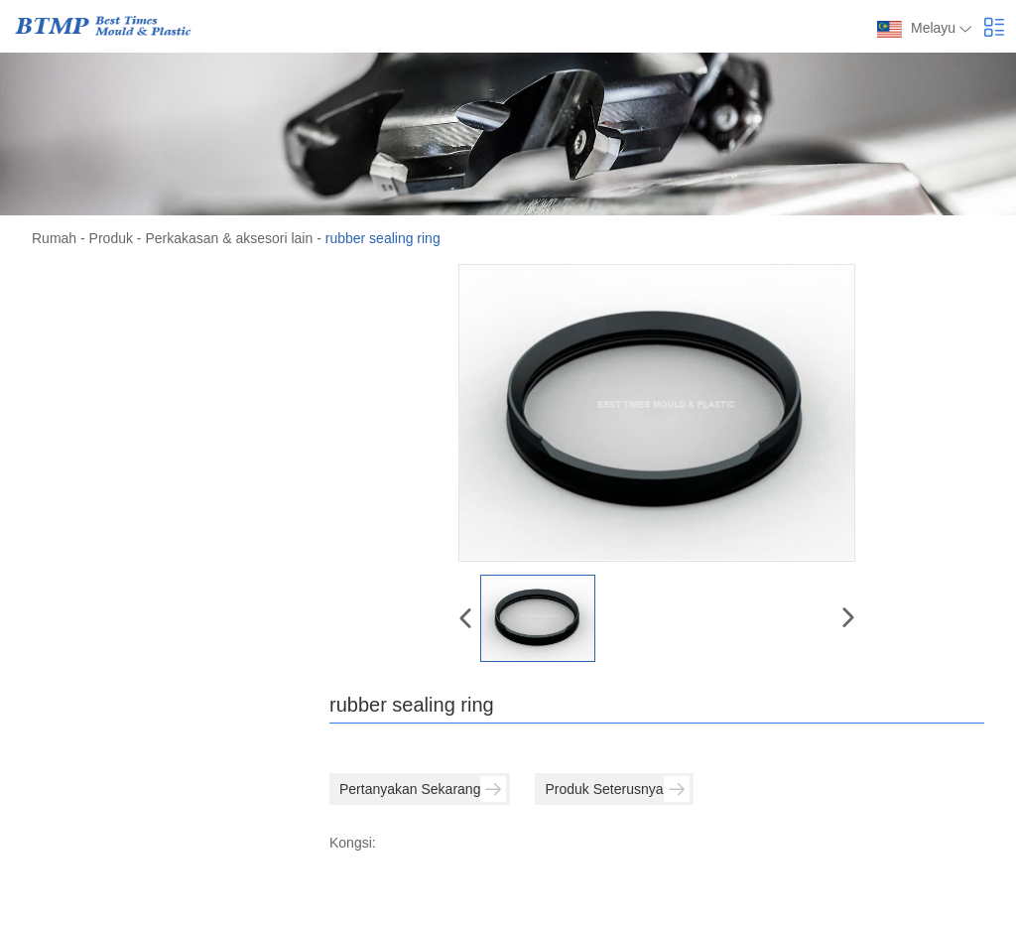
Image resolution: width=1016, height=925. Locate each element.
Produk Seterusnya (617, 789)
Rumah (54, 238)
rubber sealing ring (383, 238)
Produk (111, 238)
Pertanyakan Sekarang (422, 789)
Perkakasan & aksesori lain (229, 238)
